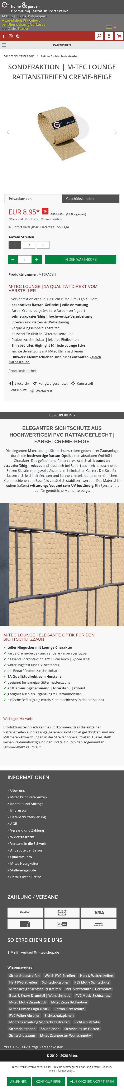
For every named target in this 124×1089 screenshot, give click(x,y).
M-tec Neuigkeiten (24, 863)
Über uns (17, 790)
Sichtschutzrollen (55, 982)
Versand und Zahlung (27, 830)
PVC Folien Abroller (24, 1015)
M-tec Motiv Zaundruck (27, 1002)
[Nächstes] (116, 133)
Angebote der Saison (26, 850)
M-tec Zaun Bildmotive (69, 1002)
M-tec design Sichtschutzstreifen (35, 989)
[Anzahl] (25, 259)
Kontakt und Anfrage (26, 803)
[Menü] (62, 45)
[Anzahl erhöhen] (37, 259)
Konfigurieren (49, 1081)
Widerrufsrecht (22, 837)
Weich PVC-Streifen (60, 975)
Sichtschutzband (22, 1029)
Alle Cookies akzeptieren (92, 1081)
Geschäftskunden (80, 198)
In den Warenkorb (81, 259)
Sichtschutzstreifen (24, 975)
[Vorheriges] (8, 133)
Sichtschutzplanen (59, 1015)
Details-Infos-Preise (25, 877)
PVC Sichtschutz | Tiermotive (89, 989)
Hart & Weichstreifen (96, 975)
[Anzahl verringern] (13, 259)
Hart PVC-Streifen (23, 982)
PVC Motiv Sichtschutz (93, 995)
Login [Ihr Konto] (109, 36)
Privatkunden (20, 198)
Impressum (19, 810)
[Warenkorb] (119, 36)
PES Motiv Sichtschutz (91, 982)
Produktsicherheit (23, 370)
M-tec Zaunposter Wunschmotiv (65, 1035)
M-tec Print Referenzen (28, 797)
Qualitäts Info (21, 857)
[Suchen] (99, 36)
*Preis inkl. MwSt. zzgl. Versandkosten (35, 219)
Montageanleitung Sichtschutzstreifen (39, 1022)
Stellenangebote (23, 870)
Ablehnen (18, 1081)
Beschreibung (62, 415)
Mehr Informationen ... (62, 1070)
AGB (13, 823)
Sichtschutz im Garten (81, 1029)
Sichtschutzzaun (22, 1035)
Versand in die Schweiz (28, 843)
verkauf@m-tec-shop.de (40, 952)
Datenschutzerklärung (28, 817)
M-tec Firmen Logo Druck (29, 1009)
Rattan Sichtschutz (69, 1009)
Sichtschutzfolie (87, 1022)
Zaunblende (49, 1029)
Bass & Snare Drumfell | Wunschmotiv (39, 995)
